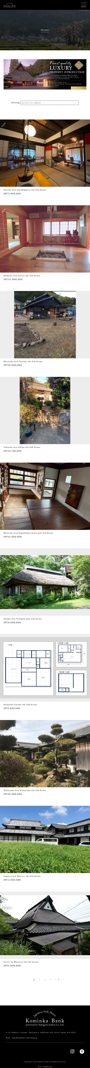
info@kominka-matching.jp (24, 1038)
